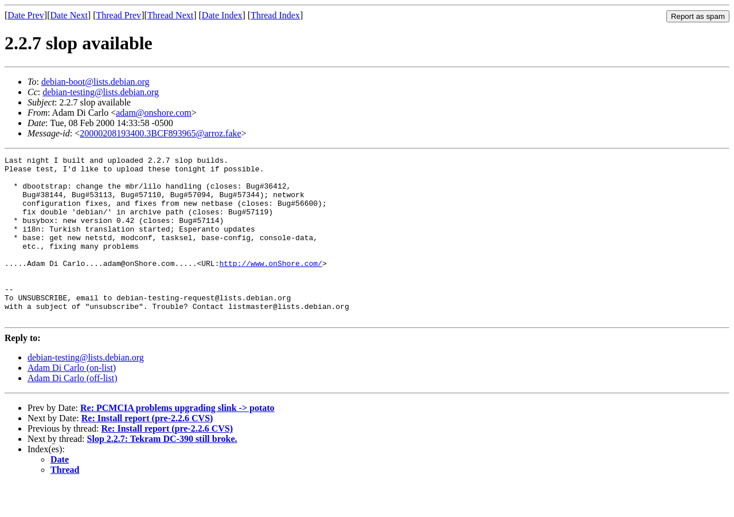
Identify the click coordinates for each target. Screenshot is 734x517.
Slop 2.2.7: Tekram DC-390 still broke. (162, 471)
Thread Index (275, 15)
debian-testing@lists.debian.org (100, 92)
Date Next (69, 15)
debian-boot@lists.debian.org (95, 82)
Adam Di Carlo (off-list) (73, 411)
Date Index (222, 15)
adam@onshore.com (154, 112)
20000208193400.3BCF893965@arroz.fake (160, 133)
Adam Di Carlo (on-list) (72, 400)
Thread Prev (118, 15)
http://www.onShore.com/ (270, 285)
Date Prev (25, 15)
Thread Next (170, 15)
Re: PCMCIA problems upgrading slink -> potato (177, 440)
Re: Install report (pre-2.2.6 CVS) (147, 451)
